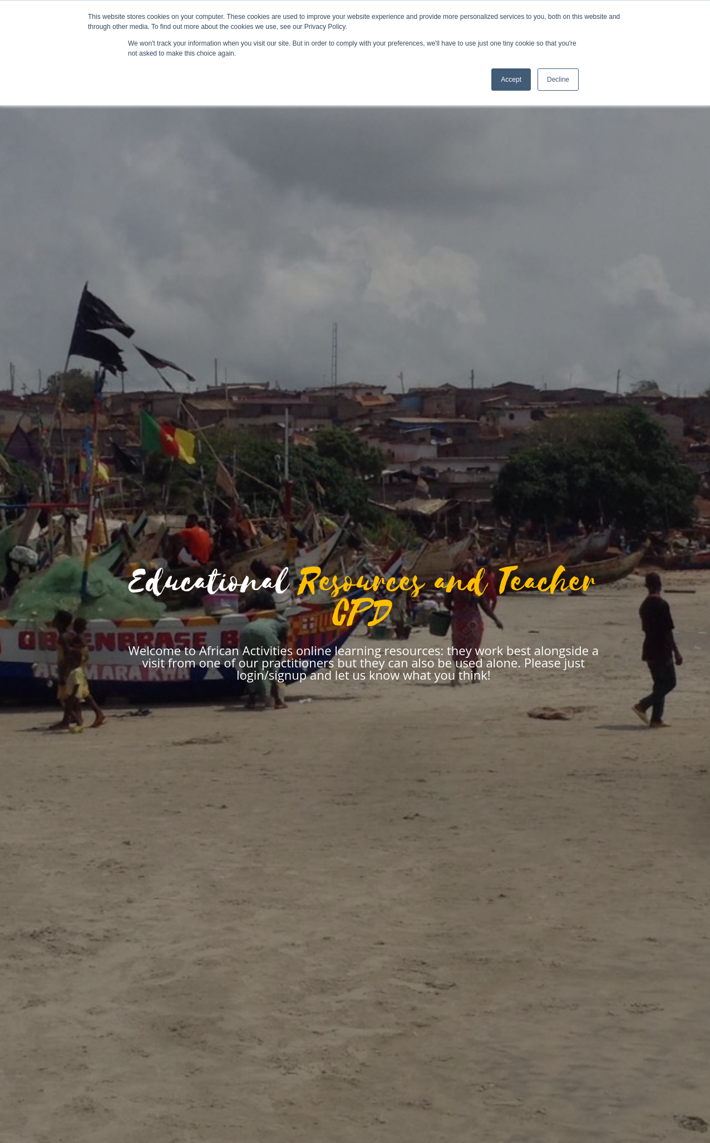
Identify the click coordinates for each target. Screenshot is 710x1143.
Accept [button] (511, 79)
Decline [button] (558, 79)
